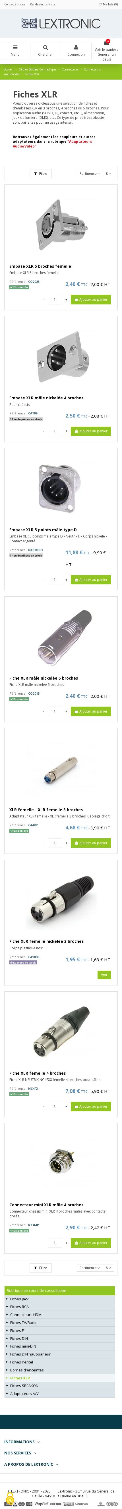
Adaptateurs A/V (24, 1393)
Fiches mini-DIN (23, 1346)
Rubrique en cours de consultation (36, 1290)
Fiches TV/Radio (24, 1322)
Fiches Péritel (21, 1362)
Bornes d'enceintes (27, 1370)
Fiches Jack (19, 1299)
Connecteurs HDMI (26, 1314)
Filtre (40, 173)
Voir (104, 974)
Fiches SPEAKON (24, 1385)
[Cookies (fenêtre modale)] (10, 1499)
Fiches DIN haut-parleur (30, 1354)
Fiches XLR (20, 1378)
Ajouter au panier (90, 299)
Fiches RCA (19, 1306)
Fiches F (17, 1330)
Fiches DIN (19, 1338)
